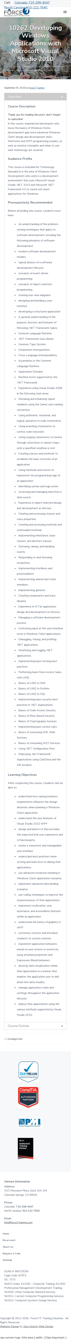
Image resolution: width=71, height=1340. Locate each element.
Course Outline (18, 1026)
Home (7, 1233)
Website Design (9, 1326)
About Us (9, 1246)
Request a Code (12, 1253)
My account (10, 1240)
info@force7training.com (18, 1222)
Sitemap (8, 1260)
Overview (14, 97)
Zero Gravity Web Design (38, 1326)
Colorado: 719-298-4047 (32, 3)
